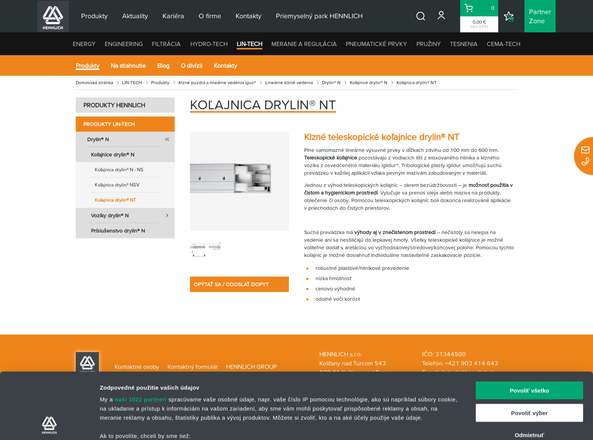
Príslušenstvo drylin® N (118, 231)
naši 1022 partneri (141, 337)
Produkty (87, 65)
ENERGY (84, 43)
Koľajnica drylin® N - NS (119, 169)
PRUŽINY (428, 43)
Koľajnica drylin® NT (115, 200)
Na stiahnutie (128, 65)
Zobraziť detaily (397, 425)
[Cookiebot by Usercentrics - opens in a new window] (49, 425)
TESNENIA (464, 43)
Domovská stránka (94, 82)
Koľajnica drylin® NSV (117, 185)
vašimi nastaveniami (341, 404)
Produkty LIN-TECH (109, 124)
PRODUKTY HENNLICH (114, 105)
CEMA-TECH (503, 43)
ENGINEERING (124, 43)
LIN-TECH (249, 43)
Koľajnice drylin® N (368, 82)
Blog (163, 65)
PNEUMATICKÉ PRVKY (376, 43)
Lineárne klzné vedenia (289, 82)
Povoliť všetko (529, 328)
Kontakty (225, 65)
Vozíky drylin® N (133, 215)
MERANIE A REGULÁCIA (304, 43)
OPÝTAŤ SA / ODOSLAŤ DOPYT (231, 284)
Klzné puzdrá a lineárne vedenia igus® (217, 82)
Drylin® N (331, 82)
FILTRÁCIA (166, 43)
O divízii (191, 65)
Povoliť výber (529, 351)
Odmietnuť (529, 373)
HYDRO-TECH (209, 43)
